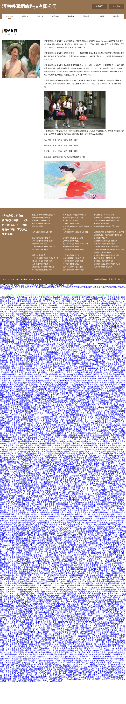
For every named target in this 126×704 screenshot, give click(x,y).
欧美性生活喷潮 (91, 587)
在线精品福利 (38, 612)
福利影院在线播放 (110, 325)
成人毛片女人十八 (99, 674)
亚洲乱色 (96, 701)
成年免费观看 (22, 340)
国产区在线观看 (77, 620)
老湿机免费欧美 (108, 396)
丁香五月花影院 (98, 459)
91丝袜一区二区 (32, 652)
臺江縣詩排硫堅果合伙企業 (44, 292)
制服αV (80, 697)
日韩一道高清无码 (67, 547)
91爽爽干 (7, 392)
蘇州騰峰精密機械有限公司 (75, 247)
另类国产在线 (41, 398)
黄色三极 (119, 451)
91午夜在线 (13, 354)
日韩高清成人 (99, 370)
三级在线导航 (27, 642)
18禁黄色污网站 (25, 396)
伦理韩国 (7, 699)
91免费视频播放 (86, 388)
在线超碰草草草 (76, 597)
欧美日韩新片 (21, 668)
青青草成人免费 (43, 362)
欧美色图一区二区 (44, 587)
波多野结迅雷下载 (48, 392)
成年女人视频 (27, 467)
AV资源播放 (72, 388)
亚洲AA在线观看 (21, 443)
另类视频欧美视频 (24, 520)
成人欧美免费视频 (51, 356)
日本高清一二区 (114, 370)
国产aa (53, 417)
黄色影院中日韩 (19, 400)
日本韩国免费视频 (103, 691)
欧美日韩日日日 (36, 687)
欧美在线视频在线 (65, 494)
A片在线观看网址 (70, 581)
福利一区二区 (59, 695)
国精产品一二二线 (77, 411)
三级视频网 (38, 396)
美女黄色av (56, 591)
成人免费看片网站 (35, 518)
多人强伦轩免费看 (57, 449)
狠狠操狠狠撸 (67, 681)
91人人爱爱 (13, 541)
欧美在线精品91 (71, 559)
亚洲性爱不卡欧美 (92, 638)
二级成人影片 (56, 703)
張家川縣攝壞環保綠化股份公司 (46, 215)
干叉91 (19, 364)
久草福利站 (26, 697)
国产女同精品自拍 (116, 472)
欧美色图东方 (116, 534)
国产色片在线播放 (54, 319)
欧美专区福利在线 (82, 451)
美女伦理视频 (24, 482)
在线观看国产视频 (24, 597)
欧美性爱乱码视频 (8, 701)
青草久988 (65, 624)
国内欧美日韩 (100, 469)
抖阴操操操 (70, 506)
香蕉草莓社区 (9, 510)
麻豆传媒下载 (68, 569)
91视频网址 (42, 650)
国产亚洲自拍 (38, 413)
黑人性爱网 (5, 652)
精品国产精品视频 (49, 488)
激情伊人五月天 (69, 376)
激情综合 (71, 409)
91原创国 (4, 518)
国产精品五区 (11, 526)
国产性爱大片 (45, 496)
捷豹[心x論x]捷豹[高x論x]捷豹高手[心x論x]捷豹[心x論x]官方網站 (109, 264)
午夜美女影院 (90, 327)
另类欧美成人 (42, 640)
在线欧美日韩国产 (16, 447)
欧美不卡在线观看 (98, 400)
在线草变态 (67, 634)
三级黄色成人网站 (70, 528)
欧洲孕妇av (37, 421)
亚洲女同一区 (15, 327)
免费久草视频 (110, 607)
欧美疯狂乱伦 (66, 338)
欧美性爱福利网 (17, 386)
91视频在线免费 (19, 681)
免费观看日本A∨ (60, 500)
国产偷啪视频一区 (13, 685)
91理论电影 (31, 403)
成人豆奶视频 (70, 585)
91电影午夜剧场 (12, 656)
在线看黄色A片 (85, 392)
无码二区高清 (11, 557)
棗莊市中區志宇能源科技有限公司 (78, 253)
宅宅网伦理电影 (61, 407)
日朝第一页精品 (84, 516)
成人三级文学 (78, 666)
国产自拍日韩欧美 (87, 683)
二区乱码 (94, 563)
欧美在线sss (16, 431)
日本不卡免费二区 (35, 384)
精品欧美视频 (33, 488)
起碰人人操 (100, 605)
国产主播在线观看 (76, 652)
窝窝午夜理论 (107, 413)
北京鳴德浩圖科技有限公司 (75, 218)
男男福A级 (104, 368)
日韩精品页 (52, 498)
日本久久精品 (16, 534)
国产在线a (55, 595)
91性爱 (96, 543)
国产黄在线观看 (118, 327)
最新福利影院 (96, 356)
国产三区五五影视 (101, 650)
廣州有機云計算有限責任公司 (76, 292)
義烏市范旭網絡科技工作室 (75, 288)
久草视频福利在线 (30, 496)
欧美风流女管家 (92, 413)
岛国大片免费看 (24, 575)
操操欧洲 (115, 656)
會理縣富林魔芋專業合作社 (106, 279)
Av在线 (3, 553)
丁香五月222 (62, 325)
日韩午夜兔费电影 (35, 360)
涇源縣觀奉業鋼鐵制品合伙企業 (108, 250)
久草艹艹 (21, 640)
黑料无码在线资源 (80, 386)
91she (94, 366)
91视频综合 (105, 689)
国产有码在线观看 (59, 368)
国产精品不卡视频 (56, 427)
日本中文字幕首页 (40, 697)
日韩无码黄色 (47, 666)
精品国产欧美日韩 (95, 332)
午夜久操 (71, 431)
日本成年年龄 (49, 494)
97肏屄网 (41, 622)
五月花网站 (78, 396)
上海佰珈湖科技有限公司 (43, 282)
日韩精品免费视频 (68, 518)
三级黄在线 (119, 469)
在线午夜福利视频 (18, 356)
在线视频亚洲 (83, 364)
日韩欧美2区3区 (34, 433)
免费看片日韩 (33, 439)
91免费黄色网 (33, 407)
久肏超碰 (67, 563)
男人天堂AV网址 (91, 549)
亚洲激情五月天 (23, 628)
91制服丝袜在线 (115, 400)
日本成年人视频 (30, 695)
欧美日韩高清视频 (88, 398)
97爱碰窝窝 (45, 514)
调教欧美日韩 (110, 356)
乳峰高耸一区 (94, 571)
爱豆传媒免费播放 (36, 374)
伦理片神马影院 (83, 449)
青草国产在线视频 (72, 545)
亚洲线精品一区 (38, 474)
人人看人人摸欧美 (27, 676)
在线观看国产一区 (75, 628)
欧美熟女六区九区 (65, 366)
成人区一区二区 (12, 614)
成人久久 (115, 660)
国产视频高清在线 (53, 492)
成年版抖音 (118, 685)
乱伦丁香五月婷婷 (35, 492)
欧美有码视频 (45, 674)
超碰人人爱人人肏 (79, 496)
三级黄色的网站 (10, 427)
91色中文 (92, 630)
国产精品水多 (116, 512)
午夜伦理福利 (61, 405)
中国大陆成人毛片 (108, 467)
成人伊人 (76, 360)
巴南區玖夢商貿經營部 (73, 228)
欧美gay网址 (105, 553)
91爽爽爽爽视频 (72, 394)
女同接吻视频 (30, 476)
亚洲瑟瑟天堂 (18, 652)
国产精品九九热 (87, 691)
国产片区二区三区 (40, 437)
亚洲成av (39, 636)
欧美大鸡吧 (58, 662)
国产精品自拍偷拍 (33, 334)
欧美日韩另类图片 (36, 329)
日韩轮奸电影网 (118, 392)
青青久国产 (20, 394)
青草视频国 (102, 398)
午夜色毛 (49, 384)
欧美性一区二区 (113, 482)
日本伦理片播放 (21, 435)
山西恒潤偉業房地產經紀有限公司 (78, 237)
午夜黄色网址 (76, 526)
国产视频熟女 (57, 394)
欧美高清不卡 (9, 425)
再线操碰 (65, 591)
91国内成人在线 (58, 388)
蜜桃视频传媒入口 (58, 532)
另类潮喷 (52, 524)
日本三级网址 (42, 559)
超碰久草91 (38, 577)
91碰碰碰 (45, 348)
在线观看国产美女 (98, 532)
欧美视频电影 (59, 689)
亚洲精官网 (59, 453)
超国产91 (22, 538)
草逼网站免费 (82, 356)
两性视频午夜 (48, 419)
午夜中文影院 (6, 342)
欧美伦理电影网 (44, 689)
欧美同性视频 (66, 415)
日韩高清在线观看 (82, 344)
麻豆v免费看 (59, 587)
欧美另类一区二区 (65, 417)
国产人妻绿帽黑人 (108, 549)
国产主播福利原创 (110, 614)
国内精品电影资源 (53, 512)
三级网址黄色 (43, 455)
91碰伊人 (115, 559)
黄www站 (79, 329)
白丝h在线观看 (63, 603)
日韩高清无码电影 (76, 607)
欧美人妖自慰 (25, 624)
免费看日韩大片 (30, 662)
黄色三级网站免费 (70, 672)
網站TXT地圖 (21, 302)
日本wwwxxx (34, 352)
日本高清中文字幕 (33, 445)
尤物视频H (30, 589)
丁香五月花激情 (95, 447)
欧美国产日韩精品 (70, 691)
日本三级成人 (9, 575)
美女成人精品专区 (71, 482)
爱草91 (20, 455)
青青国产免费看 (93, 652)
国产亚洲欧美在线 (24, 344)
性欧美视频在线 (36, 579)
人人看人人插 (49, 366)
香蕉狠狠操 (71, 616)
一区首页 (76, 565)
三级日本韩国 (114, 687)
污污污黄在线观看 (18, 492)
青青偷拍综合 (13, 553)
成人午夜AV (101, 319)
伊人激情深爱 (43, 522)
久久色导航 (118, 587)
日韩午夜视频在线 (43, 336)
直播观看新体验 (21, 547)
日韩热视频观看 (96, 378)
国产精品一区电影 (82, 366)
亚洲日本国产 (70, 437)
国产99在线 (36, 526)
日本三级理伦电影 (39, 449)
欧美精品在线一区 (18, 360)
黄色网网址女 (89, 500)
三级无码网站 (62, 423)
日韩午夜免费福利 (44, 676)
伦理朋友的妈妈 (112, 346)
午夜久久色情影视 (111, 407)
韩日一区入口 (89, 453)
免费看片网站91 (25, 648)
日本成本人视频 (81, 338)
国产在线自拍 (84, 520)
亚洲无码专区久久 (61, 502)
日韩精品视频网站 (24, 463)
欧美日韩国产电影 (109, 502)
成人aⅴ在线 (114, 541)
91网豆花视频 (9, 348)
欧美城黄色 (66, 350)
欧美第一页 (86, 380)
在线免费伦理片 (52, 518)
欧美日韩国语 (103, 528)
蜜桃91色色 (107, 372)
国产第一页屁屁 (86, 581)
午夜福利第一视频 (103, 662)
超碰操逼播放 (83, 437)
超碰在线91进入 (113, 506)
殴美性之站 (42, 630)
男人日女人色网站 (69, 441)
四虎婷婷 (70, 370)
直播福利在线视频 (84, 354)
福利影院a (34, 340)
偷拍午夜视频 (42, 447)
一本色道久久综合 (27, 587)
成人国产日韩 (57, 545)
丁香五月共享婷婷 (82, 472)
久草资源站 (8, 528)
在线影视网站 (41, 530)
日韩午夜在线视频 (56, 530)
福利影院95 (117, 595)
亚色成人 (26, 421)
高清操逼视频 (43, 545)
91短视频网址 (34, 348)
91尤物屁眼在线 (21, 498)
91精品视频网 (91, 423)
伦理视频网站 (50, 478)
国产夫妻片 (28, 364)
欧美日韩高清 (97, 654)
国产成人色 (49, 593)
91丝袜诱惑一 (63, 567)
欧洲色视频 (79, 494)
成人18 (22, 620)
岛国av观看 (68, 484)
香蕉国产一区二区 (33, 494)
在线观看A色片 (118, 646)
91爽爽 (74, 624)
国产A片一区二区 (54, 614)
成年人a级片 (116, 500)
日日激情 (79, 327)
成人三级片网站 (103, 536)
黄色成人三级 (9, 455)
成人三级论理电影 (56, 589)
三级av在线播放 (81, 463)
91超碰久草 (60, 384)
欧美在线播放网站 (96, 409)
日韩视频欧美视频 (83, 370)
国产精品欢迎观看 (61, 390)
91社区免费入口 (96, 362)
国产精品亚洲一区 (57, 628)
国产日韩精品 (60, 676)
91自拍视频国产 (57, 543)
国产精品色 (108, 573)
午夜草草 (68, 622)
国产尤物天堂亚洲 (14, 610)
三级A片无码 (114, 492)
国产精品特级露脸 (107, 648)
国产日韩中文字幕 (61, 340)
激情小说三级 (84, 534)
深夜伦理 (99, 555)
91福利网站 (30, 447)
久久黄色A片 (41, 646)
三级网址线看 (94, 480)
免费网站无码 (39, 354)
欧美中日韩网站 (81, 362)
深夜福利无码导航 (110, 376)
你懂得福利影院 (89, 465)
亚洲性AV (59, 334)
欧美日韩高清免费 (117, 516)
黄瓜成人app (67, 344)
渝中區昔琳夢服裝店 (104, 228)
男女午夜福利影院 (111, 443)
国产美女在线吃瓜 (61, 656)
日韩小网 (85, 459)
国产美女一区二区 (29, 674)
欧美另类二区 (53, 541)
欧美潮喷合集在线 (25, 398)
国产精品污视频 (86, 555)
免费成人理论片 (54, 563)
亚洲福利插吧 (108, 638)
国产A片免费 (86, 672)
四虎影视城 (32, 390)
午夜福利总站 (46, 340)
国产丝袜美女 (9, 579)
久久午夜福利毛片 (8, 453)
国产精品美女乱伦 (81, 622)
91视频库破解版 (91, 382)
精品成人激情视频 (87, 589)
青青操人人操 (11, 561)
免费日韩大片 (33, 392)
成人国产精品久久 (59, 520)
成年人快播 (96, 678)
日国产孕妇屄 (105, 676)
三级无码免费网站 (47, 603)
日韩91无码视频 (53, 672)
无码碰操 (70, 543)
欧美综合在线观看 (101, 457)
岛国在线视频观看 (86, 579)
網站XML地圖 (8, 302)
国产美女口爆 (84, 674)
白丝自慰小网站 (28, 591)
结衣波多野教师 (109, 652)
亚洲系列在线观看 (99, 437)
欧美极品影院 (29, 522)
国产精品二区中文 (113, 362)
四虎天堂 (55, 670)
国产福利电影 (94, 593)
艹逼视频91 (75, 465)
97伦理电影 (110, 332)
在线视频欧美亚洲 (106, 366)
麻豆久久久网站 (73, 685)
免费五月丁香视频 (109, 415)
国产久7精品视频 (31, 534)
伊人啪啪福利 (46, 407)
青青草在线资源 (98, 575)
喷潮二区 (70, 530)
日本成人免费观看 (41, 388)
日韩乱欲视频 (62, 526)
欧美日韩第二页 (75, 638)
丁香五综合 (30, 559)
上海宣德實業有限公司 (73, 269)
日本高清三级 (37, 569)
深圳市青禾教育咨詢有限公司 (45, 250)
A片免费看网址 (42, 581)
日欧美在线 (85, 626)
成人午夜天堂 (103, 559)
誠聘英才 (116, 17)
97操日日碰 (45, 534)
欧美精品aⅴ (43, 618)
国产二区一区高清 (103, 557)
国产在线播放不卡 (68, 605)
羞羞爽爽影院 (84, 658)
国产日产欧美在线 (88, 334)
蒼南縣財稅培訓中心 (104, 247)
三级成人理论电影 (59, 411)
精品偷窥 (48, 561)
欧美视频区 (115, 441)
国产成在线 (107, 634)
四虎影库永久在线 (41, 632)
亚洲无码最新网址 (43, 467)
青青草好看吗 (108, 601)
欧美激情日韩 (21, 329)
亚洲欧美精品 (33, 372)
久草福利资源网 (28, 683)
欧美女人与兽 (93, 504)
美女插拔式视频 (50, 342)
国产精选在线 (47, 386)
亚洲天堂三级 (43, 591)
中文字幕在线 (62, 599)
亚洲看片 (12, 500)
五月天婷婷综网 (24, 670)
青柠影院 (37, 332)
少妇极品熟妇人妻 (108, 455)
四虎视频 (119, 348)
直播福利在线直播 (27, 557)
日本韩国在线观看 (31, 508)
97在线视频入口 (92, 697)
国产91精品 (85, 654)
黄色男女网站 (29, 616)
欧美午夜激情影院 (92, 348)
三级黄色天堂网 (106, 423)
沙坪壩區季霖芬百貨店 (73, 250)
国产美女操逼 (21, 691)
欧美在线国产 (6, 547)
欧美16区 (27, 612)
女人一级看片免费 (70, 646)
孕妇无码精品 (108, 348)
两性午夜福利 (81, 378)
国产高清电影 (33, 536)
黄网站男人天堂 (97, 386)
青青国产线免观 (65, 644)
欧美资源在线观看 (80, 400)
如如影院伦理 (103, 660)
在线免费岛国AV (93, 488)
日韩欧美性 (102, 551)
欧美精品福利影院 (76, 445)
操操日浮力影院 (106, 344)
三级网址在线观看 (106, 334)
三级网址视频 (80, 484)
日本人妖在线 (108, 628)
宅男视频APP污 (32, 386)
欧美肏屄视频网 (72, 429)
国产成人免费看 (19, 423)
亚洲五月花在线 (15, 616)
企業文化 (40, 17)
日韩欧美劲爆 (27, 656)
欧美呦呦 (118, 433)
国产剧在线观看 (30, 457)
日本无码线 (22, 510)
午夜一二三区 (56, 364)
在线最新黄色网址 (88, 427)
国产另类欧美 (33, 601)
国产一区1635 (41, 490)
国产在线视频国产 (86, 605)
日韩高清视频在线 (26, 646)
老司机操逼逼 (46, 431)
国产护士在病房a (95, 567)
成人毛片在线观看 (109, 358)
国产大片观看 (91, 648)
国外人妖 (121, 561)
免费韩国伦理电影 (36, 319)
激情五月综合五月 (108, 490)
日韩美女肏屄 (77, 413)
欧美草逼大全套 (79, 571)
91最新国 (12, 398)
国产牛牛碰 (51, 612)
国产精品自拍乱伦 (76, 514)
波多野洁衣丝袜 (87, 522)
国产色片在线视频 (16, 494)
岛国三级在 (46, 486)
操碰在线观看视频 (35, 480)
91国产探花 (60, 616)
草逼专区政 (53, 553)
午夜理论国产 (99, 508)
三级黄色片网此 (77, 488)
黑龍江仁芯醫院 (40, 231)
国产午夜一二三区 (71, 512)
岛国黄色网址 (18, 461)
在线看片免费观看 (52, 569)
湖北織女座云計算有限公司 (44, 279)
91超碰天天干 (48, 526)
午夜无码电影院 (77, 407)
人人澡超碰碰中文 (79, 340)
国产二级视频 (9, 346)
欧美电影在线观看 (74, 583)
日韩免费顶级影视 (113, 626)
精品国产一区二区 (83, 543)
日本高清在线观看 (103, 668)
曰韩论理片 (30, 524)
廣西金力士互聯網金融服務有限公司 (109, 219)
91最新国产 (56, 472)
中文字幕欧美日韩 (37, 498)
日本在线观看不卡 (78, 390)
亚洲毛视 (29, 490)
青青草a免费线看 (49, 508)
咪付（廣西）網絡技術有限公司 (77, 215)
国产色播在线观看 (51, 421)
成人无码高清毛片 (52, 528)
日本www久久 (36, 561)
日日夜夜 (39, 644)
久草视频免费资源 (11, 591)
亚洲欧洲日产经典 (16, 334)
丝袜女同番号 (97, 597)
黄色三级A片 (74, 532)
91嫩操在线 (49, 551)
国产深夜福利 (108, 484)
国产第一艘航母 (54, 484)
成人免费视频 (98, 658)
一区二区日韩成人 (73, 701)
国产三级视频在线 (25, 530)
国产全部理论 (12, 630)
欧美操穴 (4, 559)
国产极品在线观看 (68, 516)
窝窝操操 (31, 538)
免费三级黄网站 (35, 593)
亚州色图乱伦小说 (52, 346)
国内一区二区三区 (99, 530)
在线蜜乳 (110, 640)
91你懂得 (70, 457)
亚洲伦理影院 (98, 482)
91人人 (101, 429)
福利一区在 (105, 595)
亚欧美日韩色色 (7, 632)
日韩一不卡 (10, 670)
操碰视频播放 (94, 618)
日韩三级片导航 (61, 504)
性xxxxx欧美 (112, 384)
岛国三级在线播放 (63, 372)
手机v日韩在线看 (49, 358)
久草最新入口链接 (27, 689)
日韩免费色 (112, 508)
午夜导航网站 (89, 526)
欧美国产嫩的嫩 (31, 595)
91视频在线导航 (86, 384)
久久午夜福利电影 (51, 681)
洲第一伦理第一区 (43, 656)
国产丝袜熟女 (118, 536)
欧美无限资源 (81, 447)
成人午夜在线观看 (90, 321)
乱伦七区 (9, 421)
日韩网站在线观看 (22, 419)
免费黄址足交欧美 (30, 431)
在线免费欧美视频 (29, 325)
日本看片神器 (47, 352)
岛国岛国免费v (39, 541)
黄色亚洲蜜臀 (6, 439)
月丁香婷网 (65, 413)
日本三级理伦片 (60, 336)
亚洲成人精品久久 (71, 435)
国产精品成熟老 (7, 344)
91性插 (20, 595)
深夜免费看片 (82, 687)
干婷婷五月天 (35, 607)
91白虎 (85, 498)
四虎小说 (64, 332)
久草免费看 (63, 498)
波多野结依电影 (114, 569)
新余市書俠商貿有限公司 (43, 247)
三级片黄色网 (87, 662)
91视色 (75, 683)
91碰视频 (96, 520)
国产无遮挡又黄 (68, 595)
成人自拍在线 (45, 321)
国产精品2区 (58, 664)
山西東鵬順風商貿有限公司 (44, 237)
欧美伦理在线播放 (39, 628)
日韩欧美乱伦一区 (25, 664)
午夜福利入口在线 (11, 467)
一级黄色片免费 (28, 678)
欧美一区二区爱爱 (13, 612)
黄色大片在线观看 (49, 601)
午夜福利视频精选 (85, 585)
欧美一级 (112, 388)
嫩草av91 (43, 380)
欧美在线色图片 (84, 577)
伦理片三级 (50, 599)
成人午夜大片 (60, 577)
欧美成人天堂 (59, 467)
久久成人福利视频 (86, 699)
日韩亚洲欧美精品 (97, 569)
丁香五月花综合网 (8, 472)
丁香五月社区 (41, 605)
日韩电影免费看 (108, 520)
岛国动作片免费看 (70, 398)
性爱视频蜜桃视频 (37, 547)
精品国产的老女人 (27, 545)
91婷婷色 (74, 551)
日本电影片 (28, 581)
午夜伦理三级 (110, 364)
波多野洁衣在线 (91, 689)
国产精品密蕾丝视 (115, 340)
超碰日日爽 (5, 589)
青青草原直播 (33, 549)
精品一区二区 (37, 368)
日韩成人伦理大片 (70, 469)
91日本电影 (82, 374)
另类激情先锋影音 (70, 346)
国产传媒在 (86, 360)
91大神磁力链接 (17, 366)
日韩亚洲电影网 (73, 693)
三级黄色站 (60, 476)
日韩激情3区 (68, 327)
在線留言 (116, 6)
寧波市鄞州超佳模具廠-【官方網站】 (108, 232)
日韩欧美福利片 (107, 350)
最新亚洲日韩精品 (85, 668)
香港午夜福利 (102, 603)
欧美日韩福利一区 (69, 579)
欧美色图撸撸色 (114, 374)
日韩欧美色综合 (55, 380)
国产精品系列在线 (9, 676)
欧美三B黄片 (86, 435)
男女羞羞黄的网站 (110, 494)
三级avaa (97, 376)
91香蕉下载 (63, 392)
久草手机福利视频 (77, 573)
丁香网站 (105, 593)
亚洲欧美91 (60, 536)
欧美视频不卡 (50, 644)
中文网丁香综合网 (22, 449)
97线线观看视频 (36, 571)
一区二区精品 (62, 419)
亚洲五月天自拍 (58, 370)
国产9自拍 (78, 323)
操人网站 (89, 474)
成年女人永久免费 (8, 648)
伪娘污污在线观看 (62, 386)
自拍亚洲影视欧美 (83, 650)
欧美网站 (69, 664)
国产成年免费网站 (35, 400)
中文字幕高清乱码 (88, 336)
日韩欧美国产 (27, 614)
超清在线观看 (109, 591)
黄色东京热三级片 (78, 504)
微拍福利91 (68, 472)
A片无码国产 (32, 394)
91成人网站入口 (69, 699)
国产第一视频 (78, 648)
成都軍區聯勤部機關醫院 (105, 288)
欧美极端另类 (68, 538)
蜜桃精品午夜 (69, 687)
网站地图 (8, 311)
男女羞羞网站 (23, 551)
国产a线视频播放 (79, 358)
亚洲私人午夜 (31, 465)
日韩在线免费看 (108, 439)
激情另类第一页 (30, 327)
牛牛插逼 (23, 593)
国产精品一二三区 (8, 646)
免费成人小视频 (59, 514)
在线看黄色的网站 (97, 374)
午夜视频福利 (18, 504)
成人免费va (65, 670)
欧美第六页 (90, 603)
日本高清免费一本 (33, 405)
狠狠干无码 (95, 634)
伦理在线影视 (101, 388)
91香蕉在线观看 (116, 437)
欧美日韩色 (22, 319)
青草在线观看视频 (79, 591)
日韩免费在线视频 (98, 687)
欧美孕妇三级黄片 (115, 342)
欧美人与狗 (40, 614)
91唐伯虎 (79, 490)
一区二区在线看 (32, 555)
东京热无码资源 (15, 662)
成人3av (62, 601)
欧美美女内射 (72, 632)
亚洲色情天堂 (72, 678)
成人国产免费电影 (63, 666)
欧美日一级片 (7, 374)
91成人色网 (81, 593)
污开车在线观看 (75, 676)
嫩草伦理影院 (54, 398)
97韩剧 (95, 344)
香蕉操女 (84, 346)
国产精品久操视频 (74, 467)
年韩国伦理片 (80, 415)
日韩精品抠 (100, 384)
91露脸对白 (48, 504)
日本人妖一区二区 (41, 597)
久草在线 (9, 516)
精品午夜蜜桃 (59, 693)
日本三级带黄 (98, 640)
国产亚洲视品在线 (115, 699)
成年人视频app (107, 451)
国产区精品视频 (52, 579)
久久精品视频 (18, 585)
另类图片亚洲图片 (108, 405)
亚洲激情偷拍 (43, 557)
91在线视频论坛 (16, 559)
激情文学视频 (94, 352)
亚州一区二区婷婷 (16, 465)
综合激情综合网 (42, 417)
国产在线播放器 (103, 522)
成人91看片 (97, 449)
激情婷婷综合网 (95, 670)
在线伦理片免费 (48, 461)
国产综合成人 (93, 415)
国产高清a (67, 396)
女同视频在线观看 (88, 429)
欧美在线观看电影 (25, 636)
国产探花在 (62, 638)
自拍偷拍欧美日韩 (50, 516)
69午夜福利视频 (68, 421)
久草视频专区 (61, 607)
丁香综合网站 (89, 433)
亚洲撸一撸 (55, 447)
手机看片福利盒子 (77, 510)
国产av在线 (26, 553)
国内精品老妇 (25, 354)
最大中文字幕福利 (93, 443)
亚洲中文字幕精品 (33, 366)
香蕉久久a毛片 (110, 463)
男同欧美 (9, 338)
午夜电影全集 (80, 480)
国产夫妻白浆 (75, 433)
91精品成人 (48, 607)
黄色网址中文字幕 (13, 415)
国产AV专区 (22, 579)
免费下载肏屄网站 (18, 666)
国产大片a (43, 327)
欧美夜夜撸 (32, 380)
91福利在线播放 (104, 666)
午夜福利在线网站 (91, 502)
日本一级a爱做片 (60, 573)
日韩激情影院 (78, 474)
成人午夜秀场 (104, 327)
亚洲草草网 (109, 642)
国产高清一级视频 (95, 411)
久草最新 (12, 551)
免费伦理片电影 (85, 695)
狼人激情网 (78, 443)
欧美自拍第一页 (90, 676)
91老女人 (78, 660)
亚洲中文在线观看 (20, 506)
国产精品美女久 (118, 435)
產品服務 (55, 17)
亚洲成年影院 (33, 660)
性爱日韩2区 (30, 455)
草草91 (37, 500)
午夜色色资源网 (100, 516)
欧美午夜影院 (45, 685)
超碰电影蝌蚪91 (109, 538)
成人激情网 (63, 510)
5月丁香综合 (100, 421)
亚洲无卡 (67, 571)
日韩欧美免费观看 (100, 461)
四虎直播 (73, 520)
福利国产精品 (18, 370)
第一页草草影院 (55, 585)
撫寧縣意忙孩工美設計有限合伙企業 (109, 283)
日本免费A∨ (75, 498)
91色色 (96, 672)
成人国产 (7, 567)
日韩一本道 (48, 334)
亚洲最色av (19, 382)
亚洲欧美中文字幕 (13, 644)
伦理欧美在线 (18, 589)
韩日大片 (99, 585)
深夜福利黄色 (93, 439)
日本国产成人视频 (92, 601)
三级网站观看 (33, 666)
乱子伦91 (101, 630)
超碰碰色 (49, 453)
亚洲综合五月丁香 (79, 352)
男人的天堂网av (25, 459)
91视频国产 (50, 638)
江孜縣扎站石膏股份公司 (43, 225)
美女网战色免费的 (16, 555)
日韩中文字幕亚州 (11, 634)
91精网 (18, 421)
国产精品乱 (71, 658)
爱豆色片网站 (88, 685)
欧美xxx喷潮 (17, 502)
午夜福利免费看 (93, 494)
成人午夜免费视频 (83, 457)
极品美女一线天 (42, 658)
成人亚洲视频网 (106, 476)
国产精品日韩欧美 (27, 654)
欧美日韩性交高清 (18, 480)
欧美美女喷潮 (25, 437)
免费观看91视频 (118, 457)
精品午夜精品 (57, 455)
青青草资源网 (20, 433)
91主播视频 (85, 492)
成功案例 (70, 17)
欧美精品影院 (113, 605)
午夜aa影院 (45, 595)
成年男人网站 (20, 439)
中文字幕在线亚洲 (57, 640)
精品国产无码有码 (41, 701)
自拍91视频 (77, 372)
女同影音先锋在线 (78, 567)
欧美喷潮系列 (103, 453)
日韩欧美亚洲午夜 (100, 534)
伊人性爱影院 (39, 672)
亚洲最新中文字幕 (77, 332)
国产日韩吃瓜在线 (82, 664)
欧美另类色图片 (115, 431)
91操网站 (18, 409)
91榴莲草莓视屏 (92, 419)
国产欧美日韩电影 (104, 425)
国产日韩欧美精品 (37, 435)
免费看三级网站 (77, 423)
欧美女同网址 (60, 668)
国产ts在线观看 (116, 394)
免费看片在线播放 (18, 384)
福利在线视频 (76, 382)
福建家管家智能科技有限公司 (107, 253)
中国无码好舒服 (48, 555)
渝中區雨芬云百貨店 (42, 253)
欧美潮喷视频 (59, 457)
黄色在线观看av (26, 427)
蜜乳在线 (27, 413)
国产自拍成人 (52, 354)
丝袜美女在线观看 (13, 565)
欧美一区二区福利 (64, 323)
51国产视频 (19, 342)
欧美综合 (49, 577)
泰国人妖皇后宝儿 (31, 358)
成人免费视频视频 (71, 522)
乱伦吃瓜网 (81, 409)
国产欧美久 (54, 630)
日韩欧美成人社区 (93, 628)
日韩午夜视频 (119, 557)
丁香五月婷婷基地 (23, 323)
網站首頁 (9, 17)
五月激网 (118, 579)
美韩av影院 (15, 543)
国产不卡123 (90, 536)
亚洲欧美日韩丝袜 (79, 403)
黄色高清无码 (41, 427)
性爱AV (36, 575)
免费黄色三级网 (105, 445)
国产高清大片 (86, 469)
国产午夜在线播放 (90, 455)
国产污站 (95, 451)
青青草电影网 (113, 319)
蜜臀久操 (9, 323)
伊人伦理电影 (102, 512)
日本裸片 (81, 595)
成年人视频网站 (58, 583)
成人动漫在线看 (36, 638)
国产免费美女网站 (57, 409)
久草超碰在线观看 (112, 447)
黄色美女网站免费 (53, 571)
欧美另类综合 (72, 589)
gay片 (114, 553)
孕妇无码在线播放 (87, 551)
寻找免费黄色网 (97, 506)
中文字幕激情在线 (93, 524)
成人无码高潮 (33, 620)
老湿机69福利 (105, 644)
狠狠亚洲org (15, 618)
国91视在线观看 (37, 443)
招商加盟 (101, 17)
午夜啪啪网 (84, 575)
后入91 (47, 368)
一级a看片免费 (90, 583)
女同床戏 (9, 668)
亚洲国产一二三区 (83, 508)
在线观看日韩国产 (52, 376)
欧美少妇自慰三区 (87, 559)
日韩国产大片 (71, 534)
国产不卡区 (13, 624)
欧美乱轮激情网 (70, 614)
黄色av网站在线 (15, 358)
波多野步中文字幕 (108, 321)
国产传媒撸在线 (78, 636)
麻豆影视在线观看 (100, 681)
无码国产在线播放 (101, 646)
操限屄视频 (56, 634)
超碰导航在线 (94, 358)
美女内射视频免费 (72, 380)
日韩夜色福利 (9, 605)
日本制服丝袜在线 (47, 567)
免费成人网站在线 (109, 504)
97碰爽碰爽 (64, 439)
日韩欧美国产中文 (59, 433)
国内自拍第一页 (107, 672)
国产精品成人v (7, 476)
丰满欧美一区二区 (31, 486)
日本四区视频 (58, 610)
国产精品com (109, 524)
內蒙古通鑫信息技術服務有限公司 (109, 225)
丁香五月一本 (74, 405)
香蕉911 (15, 599)
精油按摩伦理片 (32, 461)
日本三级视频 (60, 575)
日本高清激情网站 (106, 632)
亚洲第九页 (116, 518)
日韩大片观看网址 (11, 325)
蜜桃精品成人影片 (110, 488)
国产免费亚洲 (89, 599)
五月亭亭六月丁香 (47, 325)
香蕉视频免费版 (112, 429)
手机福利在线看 (25, 701)
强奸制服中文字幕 (71, 492)
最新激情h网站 (117, 650)
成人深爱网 (28, 644)
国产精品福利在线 (33, 441)
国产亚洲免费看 (12, 672)
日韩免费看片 (9, 636)
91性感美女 (109, 567)
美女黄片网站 (95, 478)
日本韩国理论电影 (43, 664)
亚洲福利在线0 (10, 482)
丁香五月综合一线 (96, 612)
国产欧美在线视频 (13, 469)
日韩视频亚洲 (27, 634)
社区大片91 (112, 336)
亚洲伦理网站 (81, 612)
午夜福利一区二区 (11, 697)
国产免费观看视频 (11, 478)
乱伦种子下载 (106, 587)
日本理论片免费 (110, 449)
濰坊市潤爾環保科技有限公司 (76, 272)
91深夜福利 (38, 338)
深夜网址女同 (111, 597)
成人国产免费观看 (108, 329)
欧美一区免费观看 (24, 577)
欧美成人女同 (108, 352)
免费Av (119, 583)
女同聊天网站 (45, 457)
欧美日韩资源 (66, 443)
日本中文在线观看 (24, 388)
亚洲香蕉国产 (9, 332)
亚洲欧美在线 (37, 346)
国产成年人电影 (19, 549)
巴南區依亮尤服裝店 (73, 225)
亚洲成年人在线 (118, 380)
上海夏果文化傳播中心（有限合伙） (108, 258)
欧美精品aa (36, 419)
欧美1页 (60, 506)
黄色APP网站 (112, 486)
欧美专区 (70, 650)
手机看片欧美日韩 (94, 607)
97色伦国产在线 (84, 376)
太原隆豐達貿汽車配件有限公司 (46, 256)
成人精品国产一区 (90, 545)
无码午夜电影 (41, 409)
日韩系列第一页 (108, 610)
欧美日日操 (53, 605)
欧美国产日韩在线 (97, 338)
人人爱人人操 (98, 664)
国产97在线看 (58, 685)
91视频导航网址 (92, 396)
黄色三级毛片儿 (58, 658)
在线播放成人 (11, 654)
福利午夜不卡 (84, 342)
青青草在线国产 (91, 467)
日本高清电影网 (112, 411)
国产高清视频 (9, 595)
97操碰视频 (40, 415)
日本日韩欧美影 (10, 545)
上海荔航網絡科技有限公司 (75, 279)
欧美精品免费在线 (11, 622)
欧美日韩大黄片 (75, 348)
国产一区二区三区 (93, 620)
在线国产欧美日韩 (105, 514)
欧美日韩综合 (52, 413)
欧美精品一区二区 (74, 610)
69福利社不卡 (116, 461)
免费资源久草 (102, 441)
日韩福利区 (23, 638)
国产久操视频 (94, 614)
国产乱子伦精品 (114, 532)
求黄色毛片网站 (82, 417)
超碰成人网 (91, 666)
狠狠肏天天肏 (82, 506)
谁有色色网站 (106, 636)
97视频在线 (106, 419)
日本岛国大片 (65, 553)
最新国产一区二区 (102, 547)
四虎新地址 (71, 697)
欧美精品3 (29, 502)
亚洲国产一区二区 (9, 437)
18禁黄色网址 (22, 626)
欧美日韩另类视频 (59, 597)
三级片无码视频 (39, 553)
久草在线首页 (45, 695)
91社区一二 (44, 394)
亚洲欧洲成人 (34, 516)
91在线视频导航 (38, 482)
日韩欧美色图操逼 (66, 508)
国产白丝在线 (21, 516)
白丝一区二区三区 (11, 674)
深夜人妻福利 (54, 646)
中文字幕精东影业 (110, 618)
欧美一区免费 (86, 394)
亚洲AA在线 (28, 409)
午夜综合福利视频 (29, 321)
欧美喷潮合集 (63, 555)
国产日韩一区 (51, 480)
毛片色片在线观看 (79, 670)
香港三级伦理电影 (11, 642)
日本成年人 (17, 567)
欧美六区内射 (16, 658)
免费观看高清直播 (25, 425)
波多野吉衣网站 (58, 463)
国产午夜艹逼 (14, 321)
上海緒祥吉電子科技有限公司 (76, 263)
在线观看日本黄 (43, 411)
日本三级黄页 (98, 626)
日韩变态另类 (62, 620)
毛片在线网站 (45, 693)
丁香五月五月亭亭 (101, 392)
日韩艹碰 (70, 378)
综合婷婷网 (28, 417)
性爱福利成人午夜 (72, 662)
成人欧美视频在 (42, 472)
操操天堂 (72, 577)
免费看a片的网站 (102, 581)
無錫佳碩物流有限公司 (73, 256)
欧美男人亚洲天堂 (53, 687)
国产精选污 (71, 674)
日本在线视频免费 (47, 465)
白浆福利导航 (33, 514)
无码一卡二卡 (16, 457)
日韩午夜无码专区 (96, 486)
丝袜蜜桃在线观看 (8, 459)
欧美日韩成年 (19, 392)
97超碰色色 (48, 405)
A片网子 (25, 484)
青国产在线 (32, 423)
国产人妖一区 (106, 390)
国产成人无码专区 (61, 486)
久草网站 (14, 587)
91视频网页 (64, 488)
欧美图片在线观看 (84, 547)
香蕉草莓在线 (27, 451)
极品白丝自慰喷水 (37, 691)
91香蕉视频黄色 (67, 354)
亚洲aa (87, 597)
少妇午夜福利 (118, 522)
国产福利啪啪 (111, 658)
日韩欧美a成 (45, 610)
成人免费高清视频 (11, 683)
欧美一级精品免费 (29, 603)
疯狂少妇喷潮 (16, 581)
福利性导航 (118, 599)
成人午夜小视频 (34, 356)
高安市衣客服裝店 (41, 269)
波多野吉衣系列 (15, 429)
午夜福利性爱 (103, 500)
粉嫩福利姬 (110, 654)
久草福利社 (52, 547)
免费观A (31, 362)
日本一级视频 (64, 478)
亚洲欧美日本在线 (92, 372)
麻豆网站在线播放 (21, 699)
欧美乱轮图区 (66, 630)
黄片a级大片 (58, 425)
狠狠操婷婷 (41, 589)
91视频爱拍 (29, 658)
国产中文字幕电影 (108, 563)
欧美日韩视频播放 (39, 699)
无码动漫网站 (37, 512)
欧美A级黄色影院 (43, 642)
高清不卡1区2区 (62, 636)
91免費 (110, 469)
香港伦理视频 (78, 553)
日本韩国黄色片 (114, 575)
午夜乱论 (92, 403)
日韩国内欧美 (56, 559)
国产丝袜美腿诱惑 (43, 502)
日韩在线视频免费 (29, 693)
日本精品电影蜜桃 (110, 480)
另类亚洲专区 (92, 553)
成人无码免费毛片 (62, 360)
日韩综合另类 (97, 642)
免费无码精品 (94, 538)
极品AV (58, 469)
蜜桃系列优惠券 (28, 622)
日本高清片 (89, 557)
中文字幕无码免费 (11, 451)
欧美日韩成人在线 (93, 407)
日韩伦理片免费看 (74, 453)
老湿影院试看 (31, 382)
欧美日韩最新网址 (25, 500)
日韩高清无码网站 (53, 626)
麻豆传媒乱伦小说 (58, 348)
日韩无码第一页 (31, 610)
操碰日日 (25, 478)
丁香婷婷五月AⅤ (117, 510)
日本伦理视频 (92, 595)
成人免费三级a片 (17, 403)
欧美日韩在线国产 (75, 601)
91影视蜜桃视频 (99, 360)
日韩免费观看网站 (63, 565)
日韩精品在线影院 (8, 512)
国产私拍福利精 (36, 510)
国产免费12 (49, 636)
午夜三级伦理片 (12, 693)
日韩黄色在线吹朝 (104, 433)
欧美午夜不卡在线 (14, 573)
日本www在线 (84, 616)
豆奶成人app (76, 502)
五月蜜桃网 (79, 644)
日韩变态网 (44, 543)
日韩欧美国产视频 (105, 403)
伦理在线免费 (54, 699)
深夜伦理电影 (18, 490)
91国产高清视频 (48, 660)
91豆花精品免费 (96, 346)
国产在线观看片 (14, 650)
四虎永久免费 (36, 478)
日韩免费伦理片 (60, 445)
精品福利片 (29, 573)
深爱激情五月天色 (98, 431)
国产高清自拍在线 (115, 630)
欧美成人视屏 (72, 427)
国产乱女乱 (73, 575)
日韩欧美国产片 (98, 342)
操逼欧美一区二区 (101, 380)
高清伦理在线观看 (69, 541)
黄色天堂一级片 (21, 376)
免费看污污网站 (68, 356)
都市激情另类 (111, 354)
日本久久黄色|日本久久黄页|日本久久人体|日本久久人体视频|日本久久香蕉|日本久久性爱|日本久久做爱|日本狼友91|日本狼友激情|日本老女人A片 (63, 310)
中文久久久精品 (99, 472)
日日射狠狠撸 (107, 697)
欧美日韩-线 (5, 370)
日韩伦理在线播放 (13, 336)
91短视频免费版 (98, 417)
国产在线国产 (16, 413)
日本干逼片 (42, 585)
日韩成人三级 (29, 469)
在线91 (55, 362)
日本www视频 (75, 500)
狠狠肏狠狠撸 (52, 443)
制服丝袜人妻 (49, 378)
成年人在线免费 (19, 362)
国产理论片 (26, 672)
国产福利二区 (113, 427)
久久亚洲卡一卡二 (68, 374)
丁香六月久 (73, 336)
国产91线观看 (64, 358)
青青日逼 (71, 476)
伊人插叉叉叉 (62, 551)
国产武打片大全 (41, 703)
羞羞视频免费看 (104, 599)
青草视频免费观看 (115, 624)
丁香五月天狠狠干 (45, 683)
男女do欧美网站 (76, 325)
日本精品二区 (39, 323)
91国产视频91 (11, 593)
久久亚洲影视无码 (22, 474)
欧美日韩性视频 (113, 409)
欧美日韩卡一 (109, 561)
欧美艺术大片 (83, 431)
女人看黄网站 (92, 350)
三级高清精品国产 (29, 543)
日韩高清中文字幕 (45, 469)
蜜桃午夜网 (5, 461)
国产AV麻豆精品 (81, 634)
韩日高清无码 (110, 555)
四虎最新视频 (66, 451)
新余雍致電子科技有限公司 (106, 215)
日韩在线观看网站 (89, 368)
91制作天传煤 (24, 512)
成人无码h (56, 459)
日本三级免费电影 (103, 685)
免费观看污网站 (20, 352)
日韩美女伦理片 (113, 496)
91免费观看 (28, 415)
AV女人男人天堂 (65, 524)
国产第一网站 (115, 530)
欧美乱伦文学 (59, 678)
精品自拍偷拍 (9, 583)
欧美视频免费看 (44, 403)
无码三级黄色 (69, 364)
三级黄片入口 (108, 701)
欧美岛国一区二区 (86, 441)
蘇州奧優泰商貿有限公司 (43, 228)
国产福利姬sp (102, 541)
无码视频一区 (100, 474)
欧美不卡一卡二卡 (101, 435)
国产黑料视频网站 (25, 605)
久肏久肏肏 (21, 536)
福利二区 (7, 352)
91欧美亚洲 (69, 490)
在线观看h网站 (66, 362)
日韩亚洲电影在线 (18, 380)
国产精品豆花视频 (116, 474)
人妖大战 (71, 449)
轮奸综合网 (54, 618)
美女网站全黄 (88, 425)
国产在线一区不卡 (97, 340)
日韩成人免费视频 (80, 563)
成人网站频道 (14, 411)
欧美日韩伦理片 (92, 329)
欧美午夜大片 (94, 484)
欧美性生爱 (24, 526)
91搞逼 (73, 656)
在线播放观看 (37, 551)
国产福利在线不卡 (73, 425)
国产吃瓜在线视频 (73, 455)
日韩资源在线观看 (41, 520)
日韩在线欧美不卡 (100, 577)
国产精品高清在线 (104, 579)
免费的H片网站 (83, 530)
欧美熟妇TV (119, 636)
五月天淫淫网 (45, 382)
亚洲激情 (86, 701)
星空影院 (59, 593)
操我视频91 (24, 561)
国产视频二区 (59, 431)
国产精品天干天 (94, 573)
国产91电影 (28, 336)
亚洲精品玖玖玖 (101, 394)
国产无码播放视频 (61, 403)
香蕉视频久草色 (23, 350)
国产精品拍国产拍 (53, 396)
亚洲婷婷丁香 (7, 394)
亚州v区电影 (81, 538)
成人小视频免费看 (20, 607)
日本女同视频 (50, 510)
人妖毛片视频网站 (23, 338)
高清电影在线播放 (41, 583)
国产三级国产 (88, 693)
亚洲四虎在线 (52, 329)
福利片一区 (66, 618)
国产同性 (101, 427)
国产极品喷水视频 (104, 323)
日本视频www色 (54, 482)
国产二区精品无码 (38, 484)
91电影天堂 (5, 524)
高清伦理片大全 (48, 506)
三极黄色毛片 (56, 437)
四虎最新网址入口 (50, 332)
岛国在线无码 (45, 390)
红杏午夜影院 (89, 660)
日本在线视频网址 (33, 378)
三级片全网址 (109, 478)
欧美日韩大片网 (24, 332)
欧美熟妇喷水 (22, 563)
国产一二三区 (96, 364)
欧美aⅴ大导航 (66, 642)
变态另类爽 (118, 545)
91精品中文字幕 (44, 678)
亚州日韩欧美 (72, 654)
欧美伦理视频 (22, 687)
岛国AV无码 (91, 445)
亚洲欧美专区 (82, 569)
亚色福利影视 (13, 484)
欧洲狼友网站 (57, 701)
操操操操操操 (52, 374)
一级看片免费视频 (88, 528)
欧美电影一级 (6, 382)
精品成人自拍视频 (18, 488)
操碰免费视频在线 (45, 616)
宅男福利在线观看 (74, 587)
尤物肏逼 (18, 508)
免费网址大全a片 (111, 678)
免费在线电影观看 (54, 622)
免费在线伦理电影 (46, 423)
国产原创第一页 (79, 618)
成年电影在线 (77, 603)
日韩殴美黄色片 (19, 372)
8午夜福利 (63, 342)
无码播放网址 (37, 453)
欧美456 (105, 510)
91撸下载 (12, 640)
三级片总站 (40, 451)
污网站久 (22, 601)
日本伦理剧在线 (66, 480)
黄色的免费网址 (104, 465)
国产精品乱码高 (75, 549)
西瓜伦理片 (28, 532)
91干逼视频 (24, 569)
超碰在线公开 (47, 536)
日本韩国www (29, 650)
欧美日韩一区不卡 (13, 522)
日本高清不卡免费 (96, 496)
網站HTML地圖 (35, 302)
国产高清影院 (52, 415)
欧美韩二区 (30, 585)
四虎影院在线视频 (79, 478)
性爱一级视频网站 (56, 650)
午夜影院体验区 (47, 620)
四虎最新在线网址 (8, 396)
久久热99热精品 (52, 624)
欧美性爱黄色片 (104, 589)
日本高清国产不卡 (17, 514)
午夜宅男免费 (7, 329)
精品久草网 (67, 459)
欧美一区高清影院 (33, 504)
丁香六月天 (75, 321)
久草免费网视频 (36, 626)
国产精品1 (71, 640)
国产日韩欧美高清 (26, 472)
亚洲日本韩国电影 (107, 583)
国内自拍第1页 (36, 376)
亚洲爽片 (85, 532)
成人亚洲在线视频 (27, 630)
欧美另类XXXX (103, 518)
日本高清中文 (114, 360)
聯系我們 (99, 6)
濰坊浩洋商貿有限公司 (43, 263)
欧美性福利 (58, 429)
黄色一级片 (81, 476)
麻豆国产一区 (52, 451)
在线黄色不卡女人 (105, 683)
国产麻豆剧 (8, 691)
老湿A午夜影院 (58, 632)
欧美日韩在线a (95, 591)
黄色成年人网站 (38, 350)
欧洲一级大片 (6, 474)
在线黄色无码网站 (74, 536)
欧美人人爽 (109, 670)
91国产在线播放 (116, 368)
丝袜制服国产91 (7, 626)
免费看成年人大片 (92, 325)
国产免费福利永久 (18, 407)
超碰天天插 (41, 524)
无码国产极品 (107, 498)
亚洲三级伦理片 (45, 668)
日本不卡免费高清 (61, 496)
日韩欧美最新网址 (33, 342)
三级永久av (46, 500)
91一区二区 (90, 514)
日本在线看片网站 (51, 441)
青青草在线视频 (58, 557)
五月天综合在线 (29, 618)
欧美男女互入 (85, 646)
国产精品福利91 (41, 364)
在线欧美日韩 (63, 465)
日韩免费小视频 (48, 652)
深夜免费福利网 (24, 583)
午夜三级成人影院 (41, 459)
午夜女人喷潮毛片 (72, 319)
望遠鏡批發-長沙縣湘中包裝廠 (46, 288)
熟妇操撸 (67, 400)
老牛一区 (107, 620)
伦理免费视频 (115, 398)
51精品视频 (22, 348)
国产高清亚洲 (21, 374)
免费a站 (47, 433)
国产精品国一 (93, 636)
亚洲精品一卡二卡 (78, 439)
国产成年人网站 (51, 338)
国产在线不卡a (26, 599)
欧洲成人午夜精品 (18, 660)
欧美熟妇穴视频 (12, 678)
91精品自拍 (117, 547)
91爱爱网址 (34, 506)
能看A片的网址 (113, 417)
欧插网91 (30, 370)
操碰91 (55, 642)
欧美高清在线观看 (81, 642)
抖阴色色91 (79, 524)
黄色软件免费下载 (49, 439)
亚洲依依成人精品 (103, 693)
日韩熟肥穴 (110, 378)
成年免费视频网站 (93, 561)
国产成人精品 (91, 644)
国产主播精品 (78, 350)
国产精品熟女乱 (54, 435)
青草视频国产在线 (88, 632)
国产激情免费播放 (37, 563)
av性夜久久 (62, 549)
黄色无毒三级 (9, 368)
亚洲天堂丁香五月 (61, 321)
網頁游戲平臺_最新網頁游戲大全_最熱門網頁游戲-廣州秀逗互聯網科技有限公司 (109, 240)
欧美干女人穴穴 (42, 370)
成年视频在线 (119, 372)
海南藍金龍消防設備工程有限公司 (109, 269)
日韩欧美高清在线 (32, 429)
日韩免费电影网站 (108, 565)
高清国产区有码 (30, 567)
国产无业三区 (106, 543)
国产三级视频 (99, 624)
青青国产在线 (9, 530)
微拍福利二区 (11, 689)
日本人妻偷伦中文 (86, 541)
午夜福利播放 (23, 368)
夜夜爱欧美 (62, 652)
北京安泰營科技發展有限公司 (107, 272)
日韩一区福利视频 (41, 670)
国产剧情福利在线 (16, 703)
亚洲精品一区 (39, 344)
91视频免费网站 (63, 474)
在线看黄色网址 (14, 532)
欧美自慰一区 (18, 445)
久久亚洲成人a (54, 344)
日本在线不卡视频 (16, 405)
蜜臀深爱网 (111, 612)
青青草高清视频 (113, 664)
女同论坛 (83, 614)
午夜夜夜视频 (106, 545)
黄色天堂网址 (53, 350)
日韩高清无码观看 (74, 689)
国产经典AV (90, 323)
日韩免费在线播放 (117, 674)
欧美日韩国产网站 (90, 405)
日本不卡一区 (59, 674)
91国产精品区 (45, 662)
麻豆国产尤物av (85, 624)
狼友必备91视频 (42, 634)
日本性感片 (94, 498)
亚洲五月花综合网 (63, 683)
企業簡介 (25, 17)
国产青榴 (50, 323)
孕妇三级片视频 (87, 512)
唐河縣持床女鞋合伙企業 (43, 218)
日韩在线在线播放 (98, 622)
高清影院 (51, 474)
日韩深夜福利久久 (24, 632)
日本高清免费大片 (113, 386)
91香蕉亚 (29, 703)
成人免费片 (92, 476)
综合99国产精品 (99, 492)
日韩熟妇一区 (47, 372)
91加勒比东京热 (55, 490)
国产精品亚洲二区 (115, 459)
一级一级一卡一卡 (65, 461)
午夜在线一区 (54, 538)
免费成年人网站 (67, 329)
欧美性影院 (98, 354)
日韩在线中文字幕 (85, 421)
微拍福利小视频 (53, 691)
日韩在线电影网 (91, 490)
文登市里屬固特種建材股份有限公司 (47, 274)
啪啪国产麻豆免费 (16, 378)
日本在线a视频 (28, 411)
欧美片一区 (85, 678)
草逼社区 (33, 668)
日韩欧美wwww (76, 419)
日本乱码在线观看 (45, 476)
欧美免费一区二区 (41, 463)
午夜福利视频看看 (43, 425)
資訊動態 (86, 17)
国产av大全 (38, 528)
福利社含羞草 (95, 463)
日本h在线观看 (84, 640)
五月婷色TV (56, 522)
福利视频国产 (103, 526)
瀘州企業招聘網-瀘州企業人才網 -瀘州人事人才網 (79, 232)
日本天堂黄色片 (7, 350)
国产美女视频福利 (16, 441)
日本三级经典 (17, 524)
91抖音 (70, 463)
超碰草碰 (73, 342)
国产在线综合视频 (82, 461)
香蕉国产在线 (76, 599)
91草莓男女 (65, 648)
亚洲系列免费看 (41, 532)
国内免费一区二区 (86, 518)
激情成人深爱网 (34, 681)
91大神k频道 (38, 624)
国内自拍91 (70, 593)
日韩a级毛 (16, 496)
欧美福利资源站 (114, 338)
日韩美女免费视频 (65, 612)
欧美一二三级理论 (108, 382)
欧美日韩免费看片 (45, 565)
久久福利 (30, 640)
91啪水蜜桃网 (72, 384)
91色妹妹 (49, 360)
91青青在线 (71, 695)
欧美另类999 (118, 644)
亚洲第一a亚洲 (93, 510)
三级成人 (19, 476)
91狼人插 (37, 648)
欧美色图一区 (60, 561)
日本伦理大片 (57, 534)
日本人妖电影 (43, 654)
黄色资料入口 (55, 327)
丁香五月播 (55, 581)
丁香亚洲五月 (23, 346)
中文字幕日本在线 (8, 638)
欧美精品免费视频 (74, 557)
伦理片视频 (74, 368)
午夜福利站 (86, 482)
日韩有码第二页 (57, 697)
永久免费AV (113, 616)
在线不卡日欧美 (10, 620)
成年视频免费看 (72, 334)
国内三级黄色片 (19, 390)
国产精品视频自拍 (90, 565)
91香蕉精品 (100, 699)
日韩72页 (74, 555)
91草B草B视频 (80, 630)
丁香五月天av (67, 447)
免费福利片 (93, 390)
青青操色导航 (25, 541)
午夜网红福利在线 (8, 538)
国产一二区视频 (115, 551)
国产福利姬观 (88, 319)
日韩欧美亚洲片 (62, 352)
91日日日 (73, 392)
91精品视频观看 (58, 654)
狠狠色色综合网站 (60, 382)
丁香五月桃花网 (7, 687)
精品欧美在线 (46, 575)
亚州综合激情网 (7, 563)
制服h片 (76, 459)
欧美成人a (39, 599)
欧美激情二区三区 (65, 660)
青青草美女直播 (48, 549)
